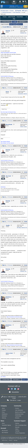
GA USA (22, 355)
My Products (5, 432)
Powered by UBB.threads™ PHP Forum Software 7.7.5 (14, 443)
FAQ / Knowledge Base (21, 425)
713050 (25, 221)
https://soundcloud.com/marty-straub (14, 316)
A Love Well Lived (7, 27)
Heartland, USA (23, 33)
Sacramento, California (22, 93)
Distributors (4, 414)
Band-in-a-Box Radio (20, 412)
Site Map (15, 440)
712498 (25, 26)
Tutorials (17, 431)
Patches (17, 423)
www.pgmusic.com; (4, 438)
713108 (25, 265)
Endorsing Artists (19, 414)
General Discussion (6, 12)
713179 (25, 321)
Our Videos (3, 376)
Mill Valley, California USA (22, 227)
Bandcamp (3, 186)
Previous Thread (6, 21)
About (3, 408)
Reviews (17, 418)
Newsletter (15, 392)
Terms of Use (4, 440)
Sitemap (4, 418)
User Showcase (16, 12)
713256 (25, 349)
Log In (24, 10)
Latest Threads (11, 16)
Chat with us (13, 400)
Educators (4, 416)
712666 (25, 145)
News (3, 423)
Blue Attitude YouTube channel (7, 143)
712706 (25, 172)
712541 (25, 120)
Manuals (17, 427)
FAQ (14, 18)
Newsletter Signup (6, 425)
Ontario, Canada (23, 126)
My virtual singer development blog (8, 112)
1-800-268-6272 (13, 7)
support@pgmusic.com (21, 438)
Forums (11, 10)
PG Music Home (4, 10)
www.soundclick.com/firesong (7, 76)
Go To (20, 24)
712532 (25, 87)
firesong (10, 87)
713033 (25, 197)
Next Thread (23, 21)
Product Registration (20, 433)
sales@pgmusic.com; (12, 438)
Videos (17, 429)
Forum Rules (20, 16)
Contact (4, 410)
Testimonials (18, 416)
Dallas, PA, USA (23, 299)
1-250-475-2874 (20, 7)
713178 (25, 293)
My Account (5, 430)
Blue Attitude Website (5, 141)
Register (18, 10)
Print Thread (13, 24)
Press (3, 412)
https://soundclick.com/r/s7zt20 (8, 52)
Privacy (10, 440)
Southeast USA (23, 178)
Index (14, 21)
